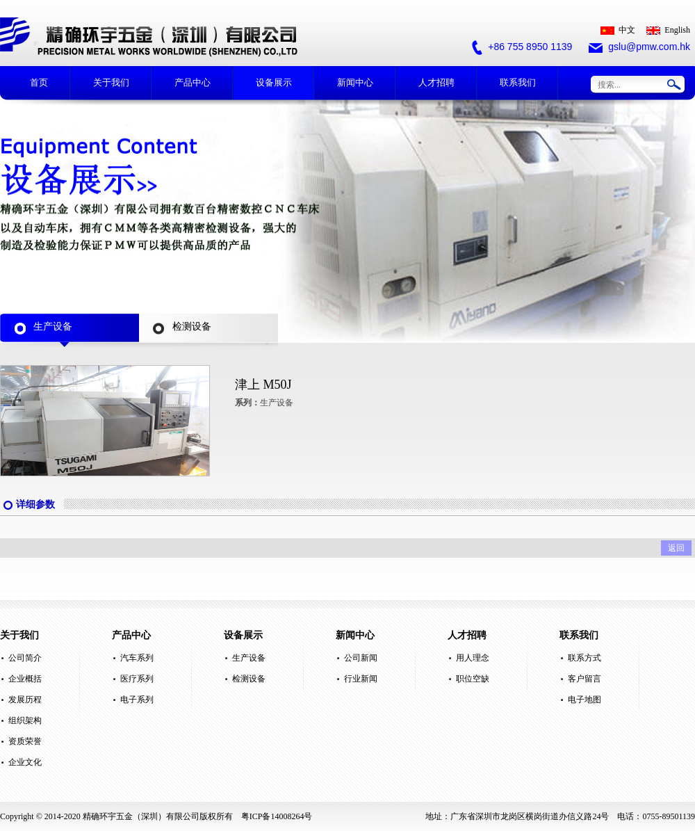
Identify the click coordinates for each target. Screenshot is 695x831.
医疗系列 (137, 679)
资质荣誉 (25, 741)
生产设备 (248, 658)
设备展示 (274, 82)
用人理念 (472, 658)
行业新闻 (360, 679)
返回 (676, 548)
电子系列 (137, 699)
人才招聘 (436, 82)
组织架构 (25, 720)
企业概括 (25, 679)
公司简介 (25, 658)
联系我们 (518, 82)
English (668, 30)
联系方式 (584, 658)
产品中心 (192, 82)
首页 (39, 82)
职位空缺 (472, 679)
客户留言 (584, 679)
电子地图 (584, 699)
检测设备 (248, 679)
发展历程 (25, 699)
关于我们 (111, 82)
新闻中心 (355, 82)
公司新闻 (360, 658)
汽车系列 (137, 658)
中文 (617, 30)
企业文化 (25, 762)
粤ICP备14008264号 (277, 816)
